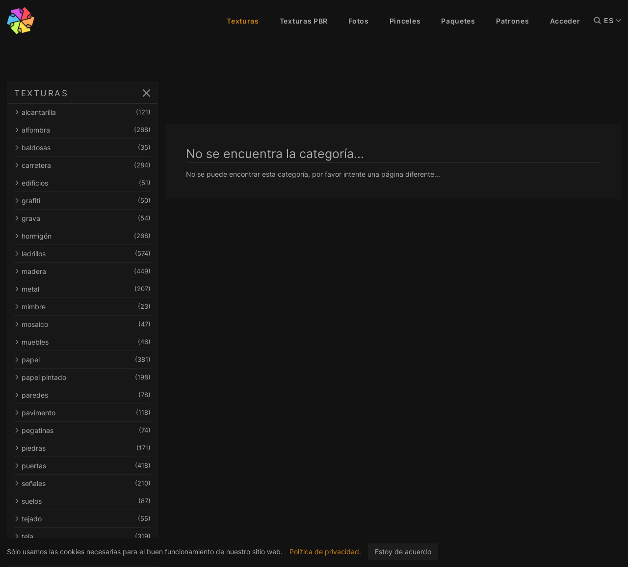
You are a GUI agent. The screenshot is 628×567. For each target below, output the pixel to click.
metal (82, 288)
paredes (82, 395)
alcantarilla (82, 112)
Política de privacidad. (325, 551)
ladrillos (82, 253)
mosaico (82, 324)
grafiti (82, 200)
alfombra (82, 129)
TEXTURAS (41, 93)
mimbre (82, 306)
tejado (82, 518)
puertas (82, 465)
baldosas (82, 147)
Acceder (565, 21)
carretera (82, 165)
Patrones (512, 21)
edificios (82, 182)
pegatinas (82, 430)
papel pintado (82, 377)
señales (82, 483)
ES (612, 20)
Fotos (358, 21)
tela (82, 536)
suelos (82, 501)
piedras (82, 448)
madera (82, 271)
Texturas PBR (304, 21)
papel (82, 359)
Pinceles (405, 21)
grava (82, 218)
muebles (82, 342)
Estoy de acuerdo (403, 551)
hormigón (82, 235)
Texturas (243, 21)
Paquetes (458, 21)
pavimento (82, 412)
